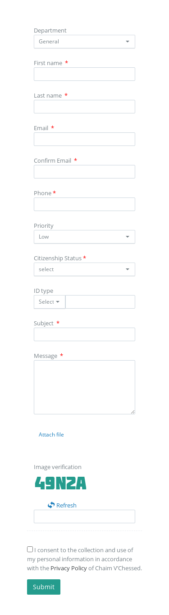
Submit (44, 586)
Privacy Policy (68, 568)
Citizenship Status (60, 258)
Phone (45, 193)
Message (48, 356)
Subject (46, 323)
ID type (43, 290)
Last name (51, 95)
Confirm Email (55, 160)
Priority (44, 225)
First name (51, 63)
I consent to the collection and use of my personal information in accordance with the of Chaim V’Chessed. (84, 559)
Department (50, 30)
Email (44, 128)
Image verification (58, 467)
